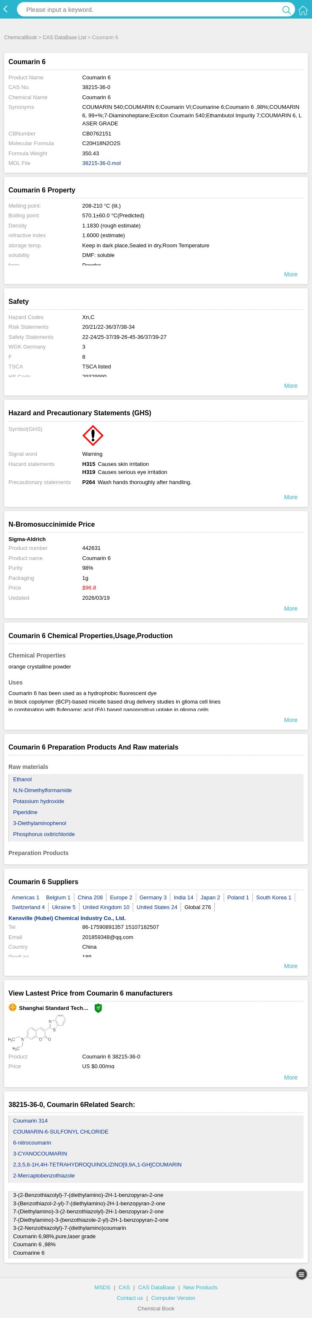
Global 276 (197, 907)
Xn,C (88, 317)
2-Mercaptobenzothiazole (44, 1175)
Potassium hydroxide (38, 801)
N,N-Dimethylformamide (42, 790)
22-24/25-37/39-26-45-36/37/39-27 (124, 337)
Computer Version (173, 1298)
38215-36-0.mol (101, 163)
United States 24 (157, 907)
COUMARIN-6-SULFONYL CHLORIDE (61, 1132)
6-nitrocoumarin (32, 1142)
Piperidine (25, 812)
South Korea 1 (273, 897)
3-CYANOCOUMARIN (40, 1153)
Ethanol (22, 779)
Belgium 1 (58, 897)
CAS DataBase (156, 1287)
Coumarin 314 (30, 1121)
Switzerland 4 (28, 907)
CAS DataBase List (64, 38)
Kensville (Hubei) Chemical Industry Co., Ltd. (67, 918)
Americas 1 (25, 897)
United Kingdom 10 (106, 907)
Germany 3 (153, 897)
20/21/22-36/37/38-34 (108, 327)
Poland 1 (238, 897)
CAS (124, 1287)
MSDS (103, 1287)
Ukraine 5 (64, 907)
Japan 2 (210, 897)
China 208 (90, 897)
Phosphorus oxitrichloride (44, 834)
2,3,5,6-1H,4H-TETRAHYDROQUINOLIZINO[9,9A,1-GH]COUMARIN (97, 1164)
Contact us (130, 1298)
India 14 (183, 897)
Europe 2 (121, 897)
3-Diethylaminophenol (39, 823)
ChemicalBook (20, 38)
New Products (200, 1287)
